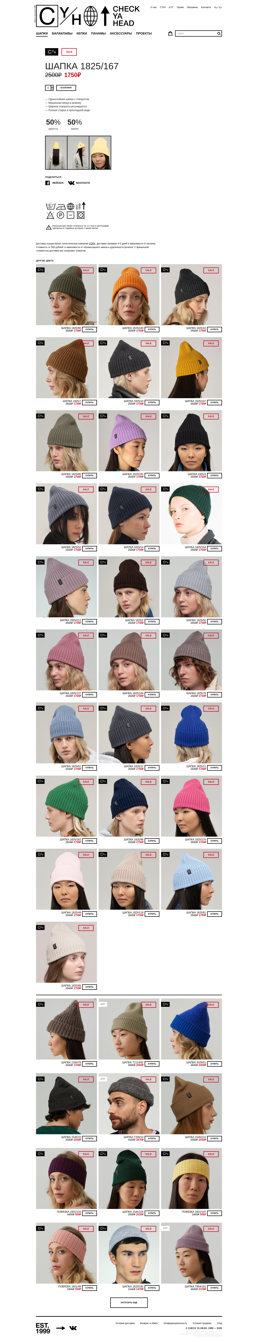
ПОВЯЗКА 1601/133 (69, 1211)
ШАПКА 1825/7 (72, 401)
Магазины (192, 7)
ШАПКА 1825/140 (132, 328)
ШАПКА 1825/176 (195, 839)
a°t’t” (171, 7)
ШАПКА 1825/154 (195, 547)
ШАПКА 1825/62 (196, 620)
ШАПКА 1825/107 (195, 401)
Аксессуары (121, 33)
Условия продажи (202, 1323)
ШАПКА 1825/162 (70, 839)
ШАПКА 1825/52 (71, 547)
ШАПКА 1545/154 (132, 1211)
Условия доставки (125, 1323)
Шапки (42, 33)
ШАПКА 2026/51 (196, 1062)
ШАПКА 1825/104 (132, 693)
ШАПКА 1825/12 (133, 766)
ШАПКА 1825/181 (132, 474)
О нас (154, 7)
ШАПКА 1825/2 (134, 620)
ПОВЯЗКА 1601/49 (69, 1286)
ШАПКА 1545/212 (195, 1137)
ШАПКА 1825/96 (133, 839)
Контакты (206, 7)
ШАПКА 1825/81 (196, 912)
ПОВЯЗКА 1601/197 (194, 1211)
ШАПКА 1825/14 (133, 547)
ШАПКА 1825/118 (132, 912)
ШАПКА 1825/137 (70, 693)
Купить (89, 329)
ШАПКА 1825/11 (196, 766)
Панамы (98, 33)
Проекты (144, 33)
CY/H (162, 7)
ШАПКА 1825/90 (71, 328)
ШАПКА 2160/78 (71, 1062)
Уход (219, 1323)
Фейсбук (54, 183)
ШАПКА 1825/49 (71, 912)
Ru (215, 7)
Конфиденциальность (175, 1323)
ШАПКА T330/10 (133, 1137)
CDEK (92, 243)
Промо (180, 7)
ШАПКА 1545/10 (71, 1137)
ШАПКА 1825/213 (70, 620)
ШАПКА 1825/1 (197, 474)
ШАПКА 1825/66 (71, 985)
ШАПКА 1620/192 (132, 1286)
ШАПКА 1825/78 (196, 693)
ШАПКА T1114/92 (132, 1062)
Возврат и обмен (149, 1323)
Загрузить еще (129, 1302)
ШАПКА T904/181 (195, 1286)
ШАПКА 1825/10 (196, 328)
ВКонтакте (79, 183)
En (220, 7)
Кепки (82, 33)
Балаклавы (62, 33)
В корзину (66, 88)
